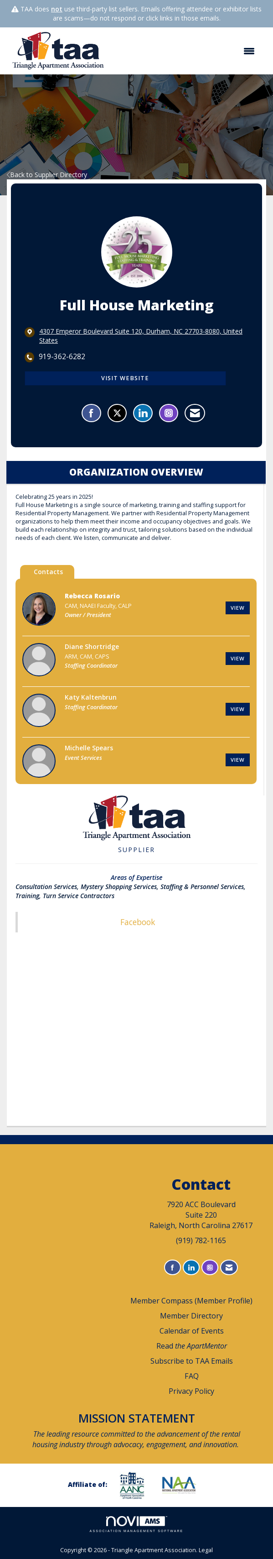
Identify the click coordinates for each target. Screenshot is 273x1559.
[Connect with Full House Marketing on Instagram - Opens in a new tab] (168, 413)
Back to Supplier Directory (47, 174)
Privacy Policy (191, 1391)
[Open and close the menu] (186, 51)
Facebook (137, 921)
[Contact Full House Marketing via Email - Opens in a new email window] (195, 413)
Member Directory (191, 1316)
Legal (206, 1550)
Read (191, 1346)
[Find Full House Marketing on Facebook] (91, 413)
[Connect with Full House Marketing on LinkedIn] (143, 413)
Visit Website (125, 378)
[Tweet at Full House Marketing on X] (117, 413)
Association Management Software (137, 1524)
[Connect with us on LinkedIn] (191, 1268)
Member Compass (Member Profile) (191, 1301)
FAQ (192, 1376)
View (238, 607)
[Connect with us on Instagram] (209, 1268)
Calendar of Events (192, 1331)
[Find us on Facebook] (172, 1268)
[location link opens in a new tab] (143, 336)
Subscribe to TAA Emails (191, 1361)
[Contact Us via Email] (229, 1268)
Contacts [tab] (48, 571)
